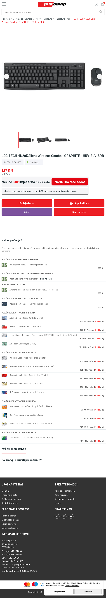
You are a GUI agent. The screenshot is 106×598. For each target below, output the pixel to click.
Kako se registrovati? (65, 490)
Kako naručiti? (61, 494)
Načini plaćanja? (12, 240)
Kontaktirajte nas (10, 503)
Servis (58, 503)
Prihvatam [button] (88, 592)
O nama (5, 490)
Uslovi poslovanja (10, 527)
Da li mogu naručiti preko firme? (22, 460)
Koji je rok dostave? (14, 448)
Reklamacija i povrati (65, 499)
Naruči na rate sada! (70, 182)
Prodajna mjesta (9, 494)
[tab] (53, 240)
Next (99, 76)
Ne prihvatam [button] (59, 592)
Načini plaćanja (9, 515)
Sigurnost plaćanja (10, 519)
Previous (6, 76)
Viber (27, 211)
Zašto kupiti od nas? (11, 499)
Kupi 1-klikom (79, 203)
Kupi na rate (79, 211)
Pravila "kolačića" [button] (72, 586)
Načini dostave (9, 523)
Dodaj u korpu (26, 203)
